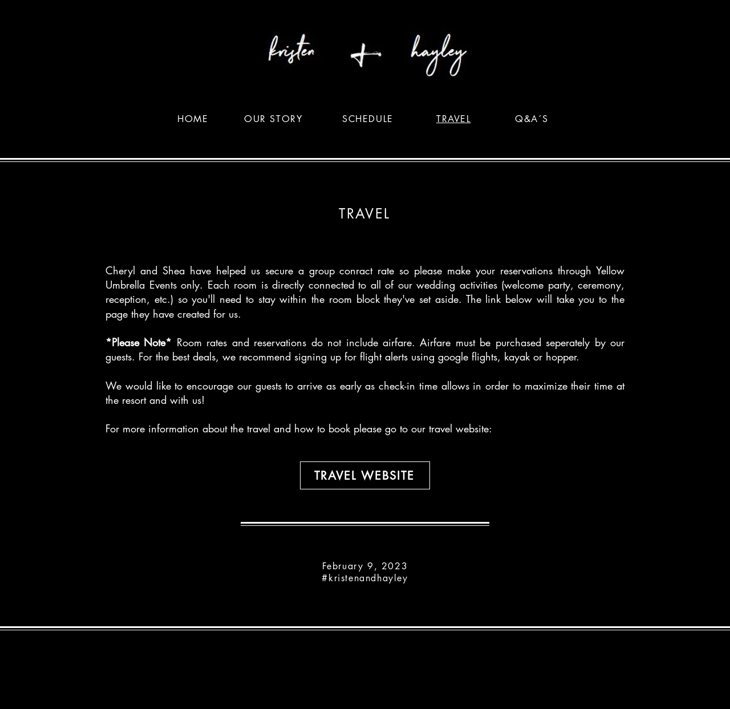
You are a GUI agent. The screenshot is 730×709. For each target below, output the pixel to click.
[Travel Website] (365, 475)
